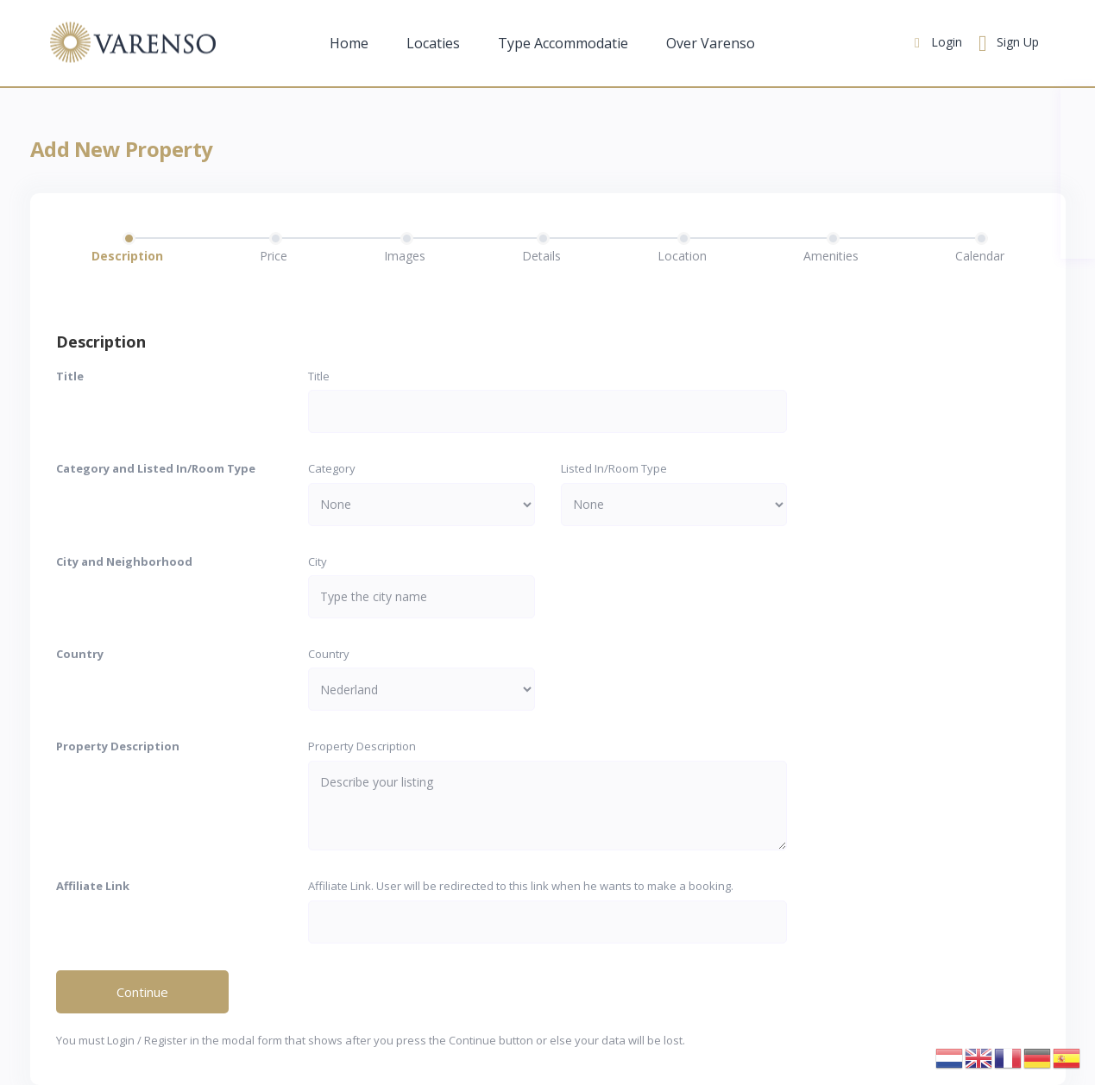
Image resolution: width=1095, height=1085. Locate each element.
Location (682, 256)
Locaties (433, 43)
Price (273, 256)
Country (80, 654)
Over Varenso (710, 43)
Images (404, 256)
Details (541, 256)
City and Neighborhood (124, 561)
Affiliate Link (92, 886)
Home (349, 43)
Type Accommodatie (563, 43)
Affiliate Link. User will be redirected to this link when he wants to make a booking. (520, 886)
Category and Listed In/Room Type (155, 468)
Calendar (979, 256)
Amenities (831, 256)
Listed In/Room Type (614, 468)
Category (332, 468)
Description (127, 256)
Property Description (117, 746)
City (317, 561)
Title (70, 376)
